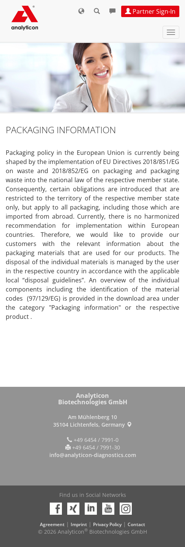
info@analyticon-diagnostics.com (92, 455)
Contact (136, 524)
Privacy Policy (107, 524)
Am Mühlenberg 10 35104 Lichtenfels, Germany (92, 420)
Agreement (52, 524)
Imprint (79, 524)
